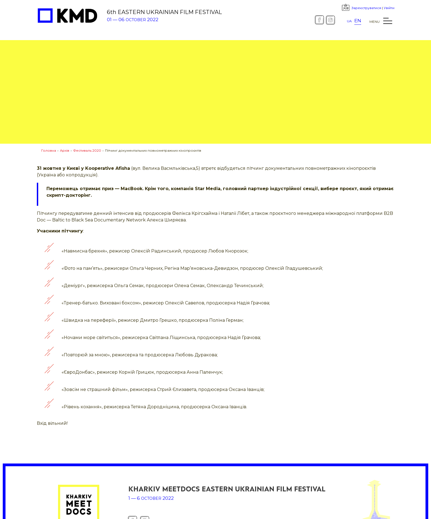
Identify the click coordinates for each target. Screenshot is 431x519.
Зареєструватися (366, 8)
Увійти (389, 8)
